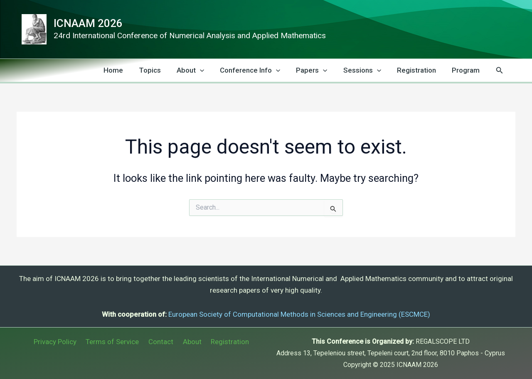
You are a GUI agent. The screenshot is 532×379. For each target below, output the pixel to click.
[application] (209, 70)
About (199, 70)
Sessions (366, 70)
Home (125, 70)
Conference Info (257, 70)
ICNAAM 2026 (88, 23)
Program (466, 70)
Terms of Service (114, 341)
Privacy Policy (59, 341)
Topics (161, 70)
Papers (317, 70)
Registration (418, 70)
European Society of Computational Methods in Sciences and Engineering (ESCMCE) (299, 314)
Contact (160, 341)
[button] (499, 70)
